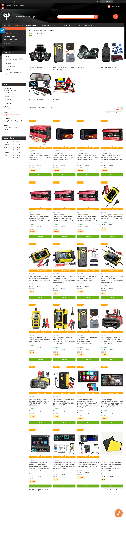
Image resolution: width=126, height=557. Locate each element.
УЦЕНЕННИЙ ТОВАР (10, 40)
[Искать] (96, 17)
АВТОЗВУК (80, 67)
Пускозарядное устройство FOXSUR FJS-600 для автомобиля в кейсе (87, 278)
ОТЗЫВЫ (7, 43)
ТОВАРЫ (17, 25)
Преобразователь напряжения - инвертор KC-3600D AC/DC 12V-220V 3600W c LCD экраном (40, 156)
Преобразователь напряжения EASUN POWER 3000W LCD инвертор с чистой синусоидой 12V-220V (64, 156)
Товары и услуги (37, 30)
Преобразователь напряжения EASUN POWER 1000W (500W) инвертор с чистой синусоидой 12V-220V (111, 156)
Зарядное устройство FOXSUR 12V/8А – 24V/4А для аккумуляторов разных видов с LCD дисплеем (112, 279)
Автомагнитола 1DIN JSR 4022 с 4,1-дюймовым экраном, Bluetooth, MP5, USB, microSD (88, 464)
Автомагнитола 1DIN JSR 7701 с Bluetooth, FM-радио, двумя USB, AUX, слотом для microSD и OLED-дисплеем (64, 465)
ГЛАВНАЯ (7, 25)
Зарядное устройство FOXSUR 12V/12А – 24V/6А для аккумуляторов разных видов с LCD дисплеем (64, 340)
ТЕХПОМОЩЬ (57, 99)
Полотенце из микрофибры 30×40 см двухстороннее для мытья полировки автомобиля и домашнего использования (111, 466)
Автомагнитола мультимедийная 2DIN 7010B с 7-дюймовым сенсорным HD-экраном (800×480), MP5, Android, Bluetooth (112, 403)
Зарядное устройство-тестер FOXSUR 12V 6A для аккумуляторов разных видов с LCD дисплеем (64, 279)
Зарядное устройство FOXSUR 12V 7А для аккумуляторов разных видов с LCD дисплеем (40, 278)
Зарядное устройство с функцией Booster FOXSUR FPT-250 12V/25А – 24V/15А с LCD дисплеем (39, 402)
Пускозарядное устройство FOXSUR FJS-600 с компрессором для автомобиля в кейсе (87, 340)
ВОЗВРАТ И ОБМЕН (65, 25)
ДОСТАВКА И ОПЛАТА (47, 25)
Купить (40, 175)
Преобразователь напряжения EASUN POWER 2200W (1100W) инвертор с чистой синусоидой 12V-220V (63, 217)
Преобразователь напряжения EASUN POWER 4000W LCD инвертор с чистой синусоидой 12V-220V (88, 156)
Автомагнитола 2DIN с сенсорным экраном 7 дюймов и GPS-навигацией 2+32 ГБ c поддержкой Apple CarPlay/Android (87, 403)
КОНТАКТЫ (88, 25)
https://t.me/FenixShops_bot (13, 121)
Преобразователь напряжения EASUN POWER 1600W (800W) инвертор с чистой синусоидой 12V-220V (39, 217)
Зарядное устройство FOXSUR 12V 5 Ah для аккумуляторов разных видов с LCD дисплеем (112, 217)
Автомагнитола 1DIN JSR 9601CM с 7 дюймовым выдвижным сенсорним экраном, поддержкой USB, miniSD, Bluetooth (39, 466)
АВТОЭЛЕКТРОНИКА (36, 99)
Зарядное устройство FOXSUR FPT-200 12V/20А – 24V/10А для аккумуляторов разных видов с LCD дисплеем (112, 340)
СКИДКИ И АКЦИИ (30, 25)
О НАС (78, 25)
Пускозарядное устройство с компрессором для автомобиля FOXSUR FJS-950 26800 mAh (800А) (63, 402)
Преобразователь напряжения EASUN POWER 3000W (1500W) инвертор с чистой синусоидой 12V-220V (87, 217)
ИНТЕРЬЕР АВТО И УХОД (109, 67)
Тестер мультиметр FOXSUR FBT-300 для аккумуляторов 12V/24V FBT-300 (39, 339)
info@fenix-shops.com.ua (12, 115)
